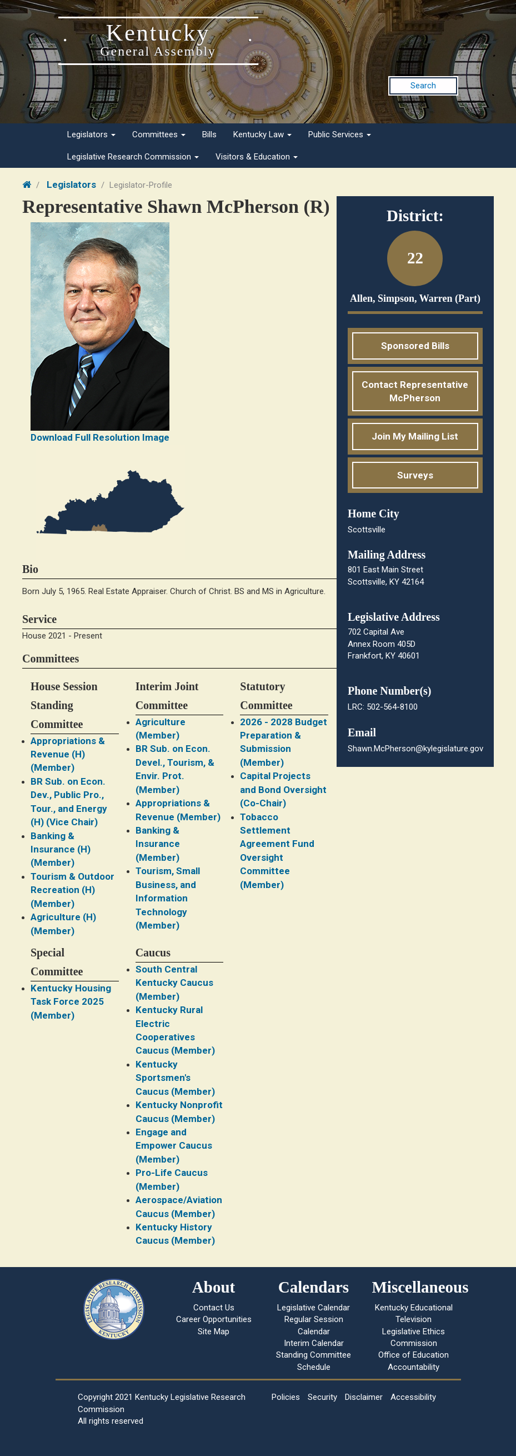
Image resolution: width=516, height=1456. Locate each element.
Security (322, 1397)
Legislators (91, 134)
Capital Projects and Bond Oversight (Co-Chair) (283, 789)
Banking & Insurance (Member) (158, 844)
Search (423, 86)
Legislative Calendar (313, 1308)
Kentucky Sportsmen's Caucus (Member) (175, 1078)
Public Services (339, 134)
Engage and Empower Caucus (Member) (174, 1145)
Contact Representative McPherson (415, 391)
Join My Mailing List (415, 436)
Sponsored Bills (415, 345)
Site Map (213, 1332)
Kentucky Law (262, 134)
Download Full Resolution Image (100, 437)
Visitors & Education (257, 157)
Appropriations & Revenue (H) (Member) (68, 754)
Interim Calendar (314, 1343)
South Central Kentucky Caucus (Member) (174, 983)
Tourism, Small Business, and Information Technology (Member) (168, 898)
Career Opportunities (214, 1319)
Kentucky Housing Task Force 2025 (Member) (71, 1002)
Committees (159, 134)
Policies (286, 1397)
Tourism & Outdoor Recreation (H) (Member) (72, 890)
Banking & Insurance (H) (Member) (61, 849)
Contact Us (213, 1308)
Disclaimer (364, 1397)
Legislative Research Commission (133, 157)
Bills (209, 134)
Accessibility (413, 1397)
